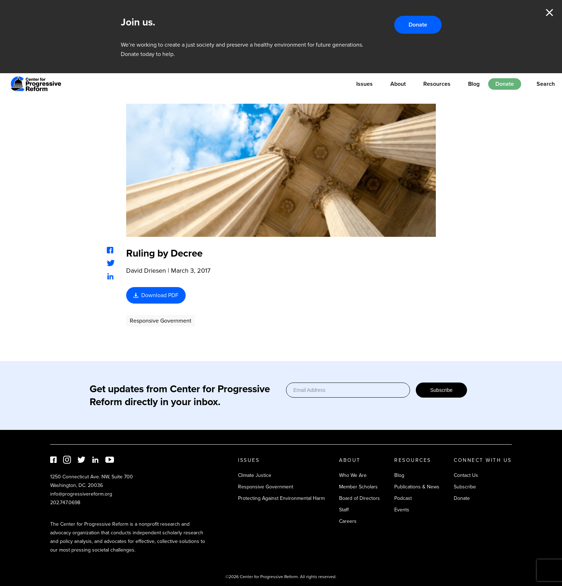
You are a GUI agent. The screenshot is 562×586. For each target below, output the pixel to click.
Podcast (403, 498)
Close (549, 13)
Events (401, 510)
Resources (437, 84)
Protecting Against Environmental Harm (281, 498)
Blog (474, 84)
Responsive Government (160, 321)
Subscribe (441, 390)
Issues (364, 84)
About (398, 84)
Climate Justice (254, 475)
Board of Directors (359, 498)
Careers (348, 521)
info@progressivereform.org (81, 494)
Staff (344, 510)
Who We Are (353, 475)
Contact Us (466, 475)
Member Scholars (358, 487)
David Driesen (146, 270)
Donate (418, 24)
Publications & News (416, 487)
